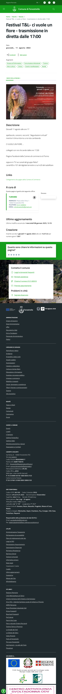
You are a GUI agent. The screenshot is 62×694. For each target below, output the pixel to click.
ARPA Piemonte (11, 605)
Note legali (9, 563)
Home (8, 17)
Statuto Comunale (12, 557)
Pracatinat (9, 648)
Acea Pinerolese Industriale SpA (16, 608)
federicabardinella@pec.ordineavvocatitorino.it (24, 522)
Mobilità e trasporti (12, 381)
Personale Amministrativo (14, 336)
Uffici (7, 327)
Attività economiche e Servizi (15, 444)
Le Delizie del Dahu (12, 633)
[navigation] (4, 9)
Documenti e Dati (11, 330)
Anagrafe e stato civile (13, 357)
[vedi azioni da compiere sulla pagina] (21, 54)
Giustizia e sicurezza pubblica (15, 375)
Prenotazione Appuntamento (15, 544)
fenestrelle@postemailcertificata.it (21, 464)
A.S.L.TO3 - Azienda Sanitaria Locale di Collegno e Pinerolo (25, 602)
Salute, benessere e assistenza (16, 384)
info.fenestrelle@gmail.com (23, 207)
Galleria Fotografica (12, 437)
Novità (14, 17)
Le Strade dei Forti (12, 629)
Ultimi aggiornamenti (13, 572)
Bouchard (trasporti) (12, 614)
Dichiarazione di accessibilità (15, 535)
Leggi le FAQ (10, 541)
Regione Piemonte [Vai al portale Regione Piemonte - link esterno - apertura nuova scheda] (11, 3)
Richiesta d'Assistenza (13, 550)
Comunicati (9, 411)
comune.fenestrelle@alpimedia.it (21, 466)
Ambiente (9, 353)
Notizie (21, 17)
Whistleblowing (11, 581)
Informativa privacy (12, 560)
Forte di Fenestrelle (12, 639)
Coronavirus (10, 414)
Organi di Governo (12, 321)
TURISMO (13, 196)
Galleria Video (10, 441)
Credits (8, 569)
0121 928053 (21, 205)
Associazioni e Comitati (13, 447)
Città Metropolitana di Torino (15, 596)
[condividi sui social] (11, 54)
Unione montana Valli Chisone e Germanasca (20, 599)
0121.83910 (13, 457)
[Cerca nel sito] (53, 9)
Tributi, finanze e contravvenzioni (16, 387)
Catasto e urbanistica (13, 366)
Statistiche (9, 575)
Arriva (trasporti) (11, 611)
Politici (8, 339)
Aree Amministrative (12, 324)
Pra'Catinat (9, 617)
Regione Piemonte (12, 592)
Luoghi (8, 431)
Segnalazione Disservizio (14, 547)
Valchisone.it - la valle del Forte (16, 645)
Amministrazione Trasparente (15, 532)
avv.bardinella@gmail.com (18, 520)
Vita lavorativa (10, 394)
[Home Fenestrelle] (25, 9)
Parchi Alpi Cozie (11, 620)
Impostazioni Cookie (12, 566)
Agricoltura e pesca (12, 350)
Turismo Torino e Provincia (14, 626)
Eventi (8, 428)
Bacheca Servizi (11, 554)
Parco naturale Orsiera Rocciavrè (16, 623)
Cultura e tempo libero (13, 369)
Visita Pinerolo (10, 636)
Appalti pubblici (11, 360)
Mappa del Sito (11, 578)
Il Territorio (9, 434)
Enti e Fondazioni (11, 333)
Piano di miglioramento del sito (16, 538)
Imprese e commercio (13, 378)
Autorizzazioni (10, 363)
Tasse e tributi (10, 405)
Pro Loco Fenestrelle (12, 642)
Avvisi (8, 417)
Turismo (8, 390)
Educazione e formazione (14, 372)
